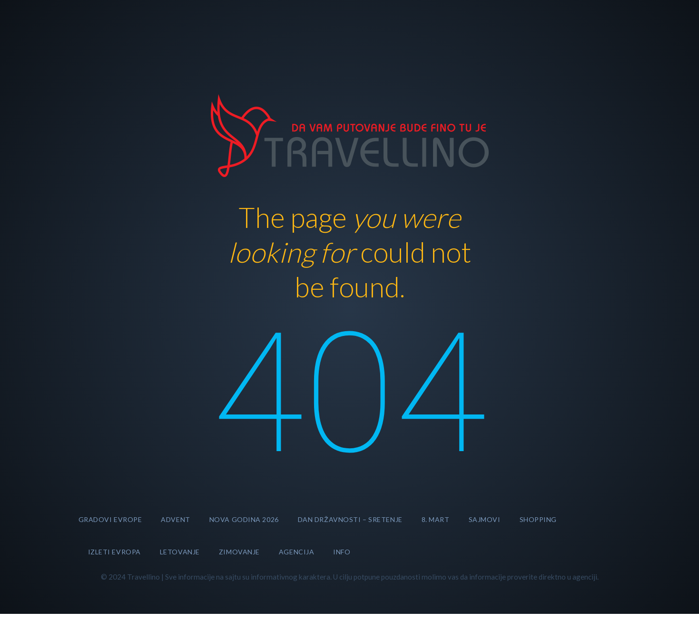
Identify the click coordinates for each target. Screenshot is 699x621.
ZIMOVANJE (239, 552)
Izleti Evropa (114, 552)
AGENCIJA (296, 552)
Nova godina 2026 (244, 519)
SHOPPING (538, 519)
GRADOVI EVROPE (110, 519)
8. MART (436, 519)
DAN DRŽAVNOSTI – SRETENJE (350, 519)
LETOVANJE (180, 552)
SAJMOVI (485, 519)
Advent (175, 519)
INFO (341, 552)
